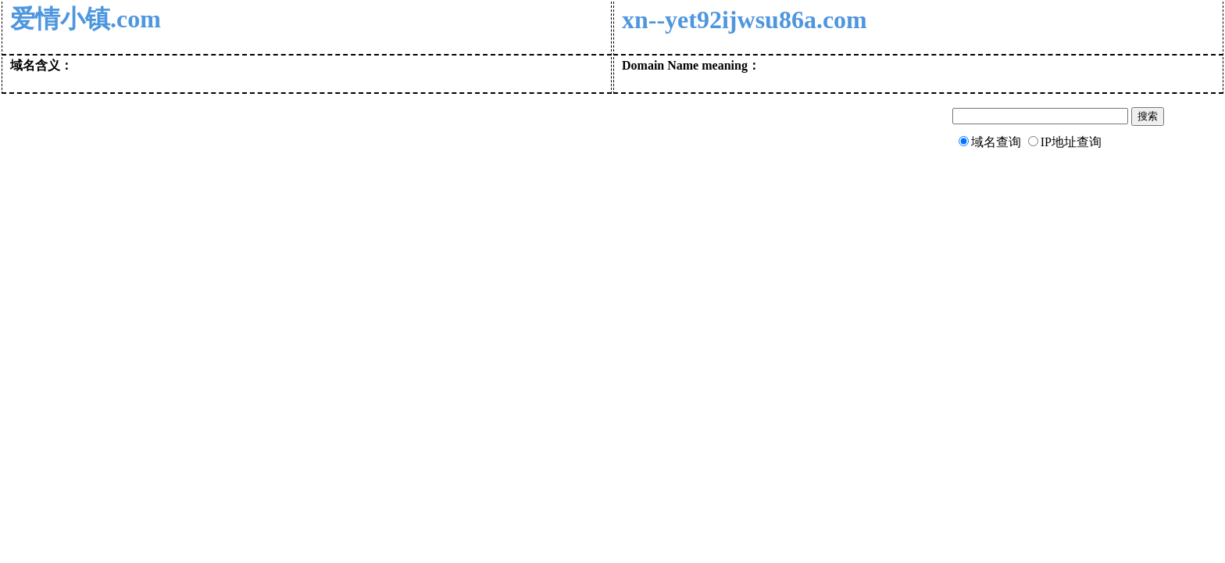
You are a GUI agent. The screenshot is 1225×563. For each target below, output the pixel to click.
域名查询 (996, 142)
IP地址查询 (1071, 142)
